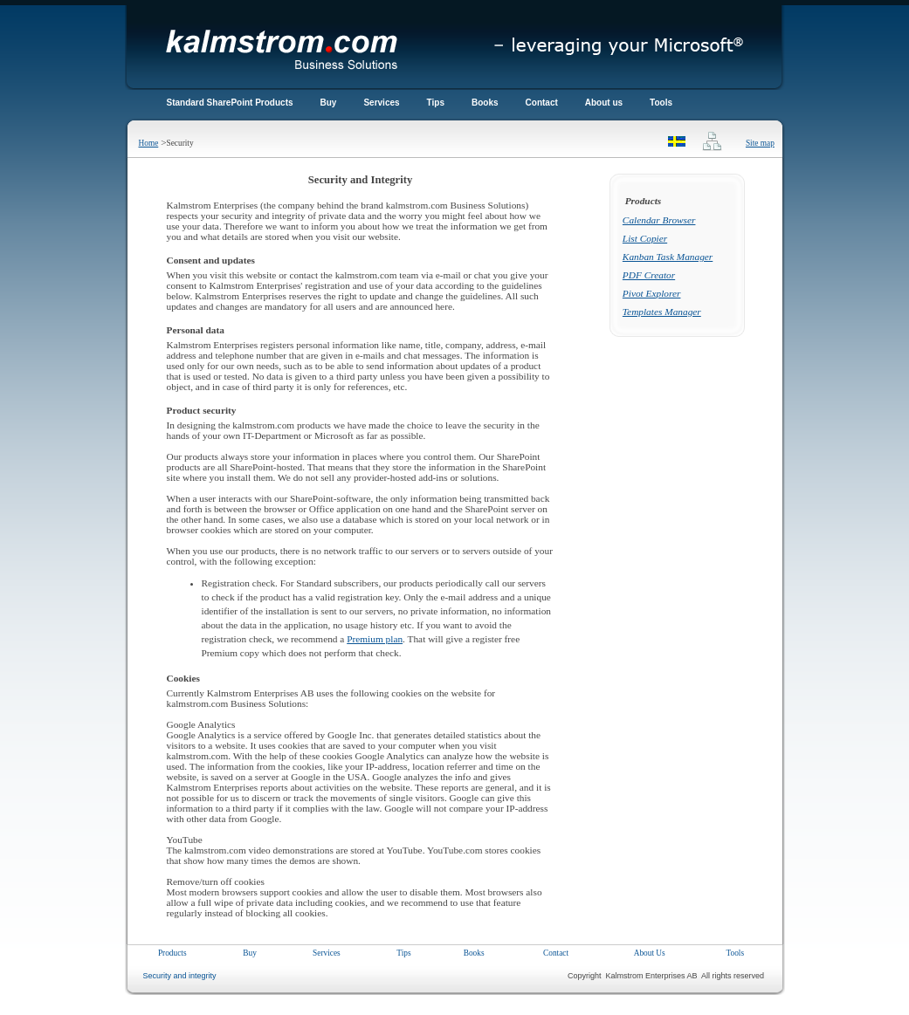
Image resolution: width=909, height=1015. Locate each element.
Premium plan (375, 639)
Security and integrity (178, 975)
